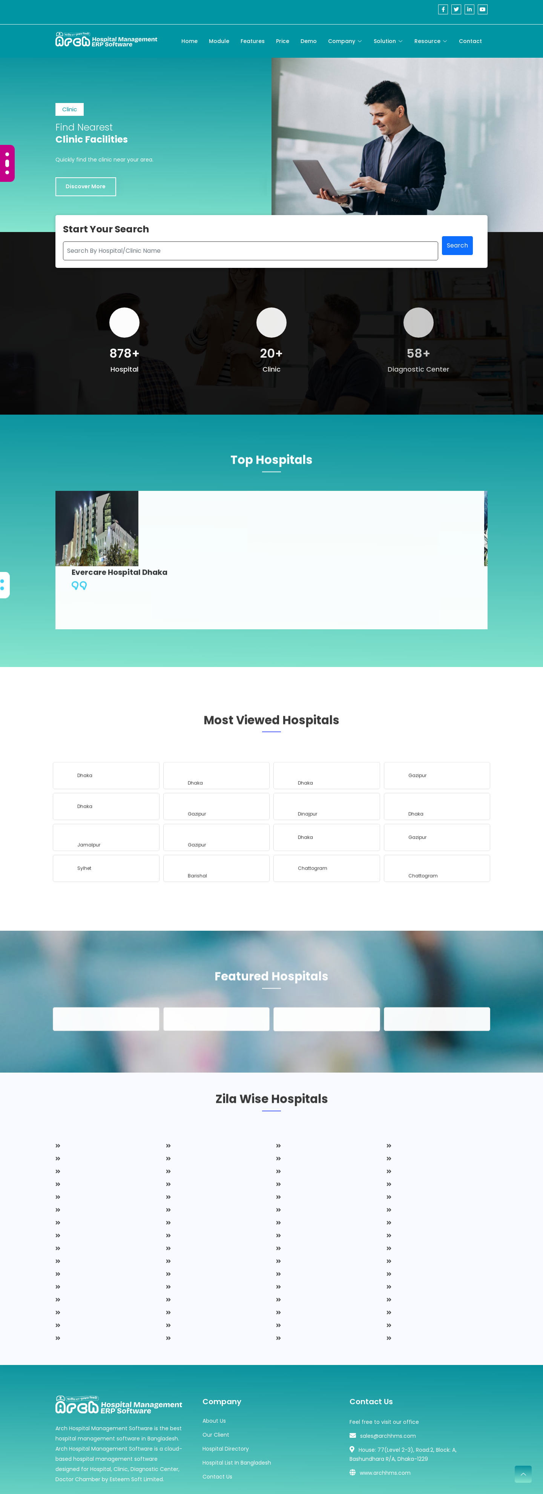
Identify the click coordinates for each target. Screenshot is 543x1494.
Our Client (215, 1394)
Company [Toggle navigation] (341, 41)
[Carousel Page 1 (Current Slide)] (7, 156)
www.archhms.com (385, 1432)
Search (457, 266)
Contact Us (217, 1436)
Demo (309, 41)
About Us (214, 1380)
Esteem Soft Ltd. (334, 1478)
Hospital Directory (225, 1408)
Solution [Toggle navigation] (385, 41)
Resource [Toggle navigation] (427, 41)
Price (282, 41)
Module (219, 41)
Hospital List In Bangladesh (236, 1422)
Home (189, 41)
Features (253, 41)
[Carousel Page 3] (7, 172)
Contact (470, 41)
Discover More (87, 201)
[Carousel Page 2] (7, 165)
